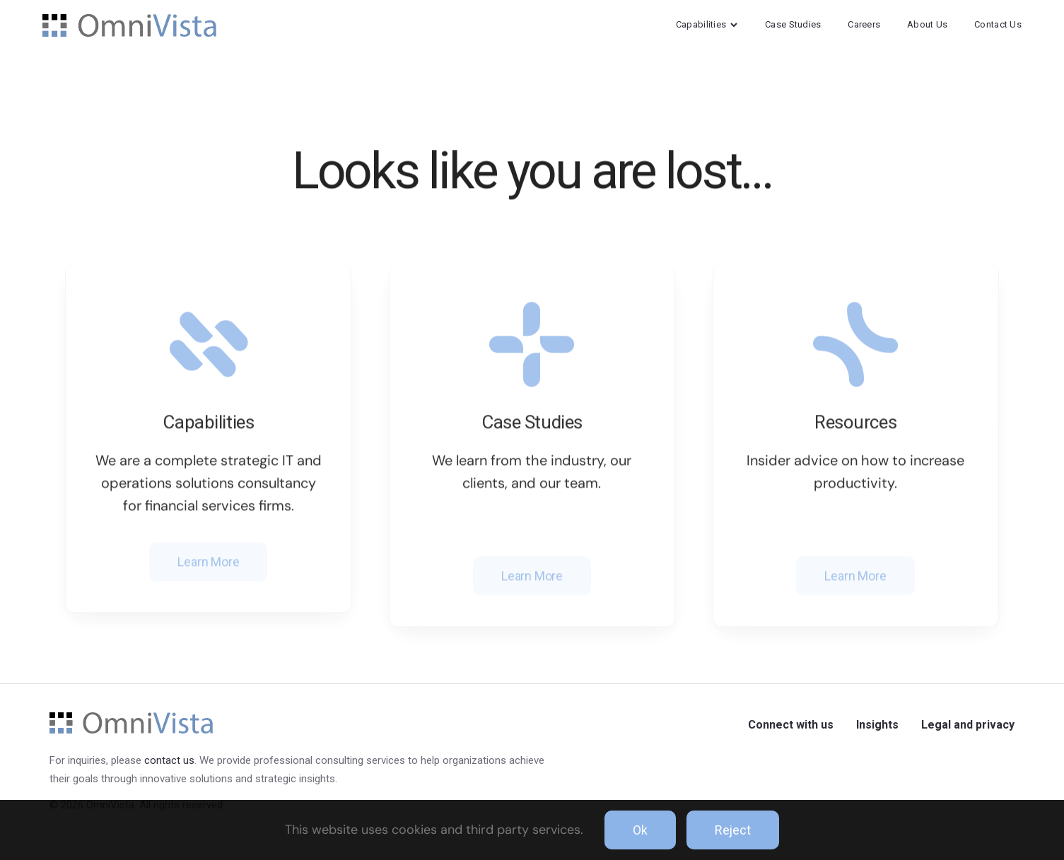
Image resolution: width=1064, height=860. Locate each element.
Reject (733, 830)
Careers (864, 24)
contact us (169, 760)
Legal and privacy (968, 724)
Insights (877, 724)
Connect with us (791, 724)
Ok (640, 830)
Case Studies (793, 24)
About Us (927, 24)
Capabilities (707, 24)
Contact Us (998, 24)
